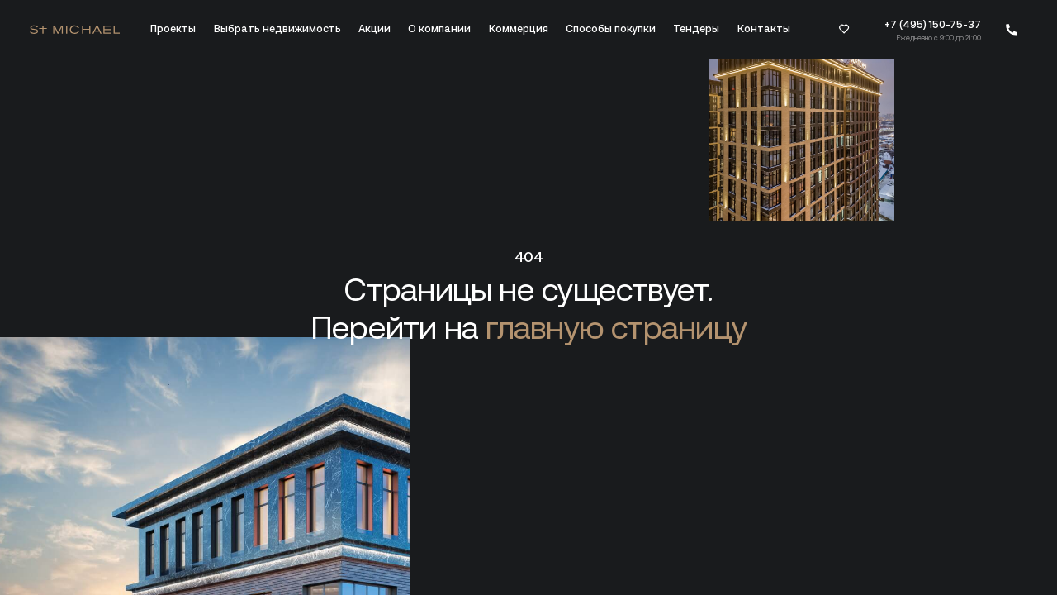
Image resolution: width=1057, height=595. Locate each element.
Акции (374, 29)
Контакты (763, 29)
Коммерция (518, 29)
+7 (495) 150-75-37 (932, 25)
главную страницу (616, 327)
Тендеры (696, 29)
